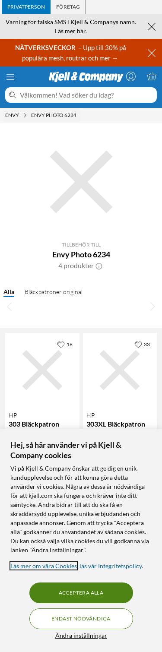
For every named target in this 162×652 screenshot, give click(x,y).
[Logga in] (131, 76)
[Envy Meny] (25, 115)
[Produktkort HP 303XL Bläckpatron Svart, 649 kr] (120, 370)
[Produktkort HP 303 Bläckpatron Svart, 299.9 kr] (42, 370)
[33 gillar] (142, 344)
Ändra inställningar (81, 635)
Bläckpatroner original (54, 291)
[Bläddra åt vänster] (9, 306)
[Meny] (10, 76)
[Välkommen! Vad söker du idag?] (86, 95)
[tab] (26, 7)
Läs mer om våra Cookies (43, 566)
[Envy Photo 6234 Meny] (79, 115)
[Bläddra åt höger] (152, 306)
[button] (99, 265)
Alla (8, 291)
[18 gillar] (65, 344)
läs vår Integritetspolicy (110, 566)
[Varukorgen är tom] (151, 76)
